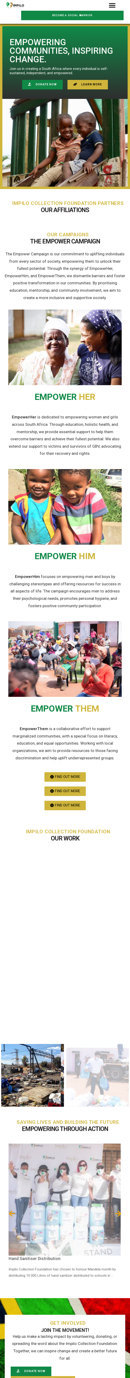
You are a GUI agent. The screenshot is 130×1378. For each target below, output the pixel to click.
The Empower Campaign (65, 241)
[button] (112, 5)
